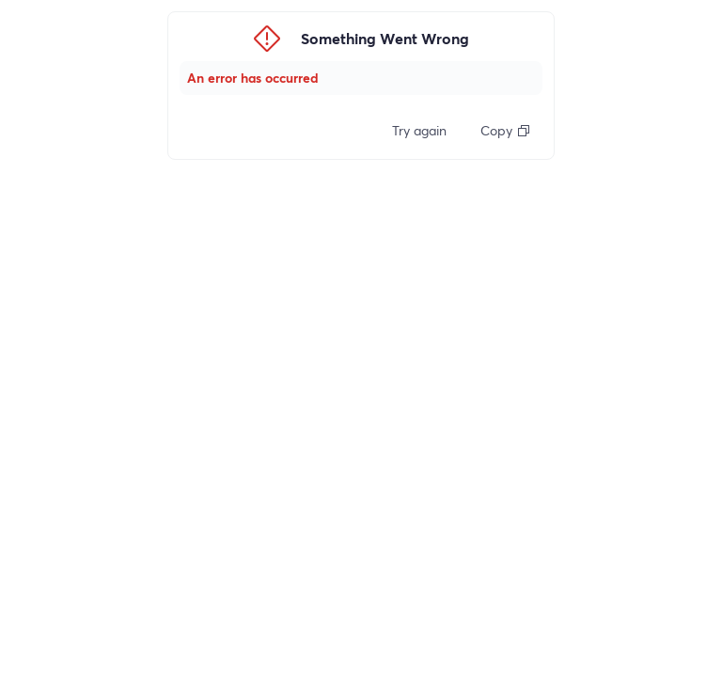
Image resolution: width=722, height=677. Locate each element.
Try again (419, 130)
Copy (505, 130)
